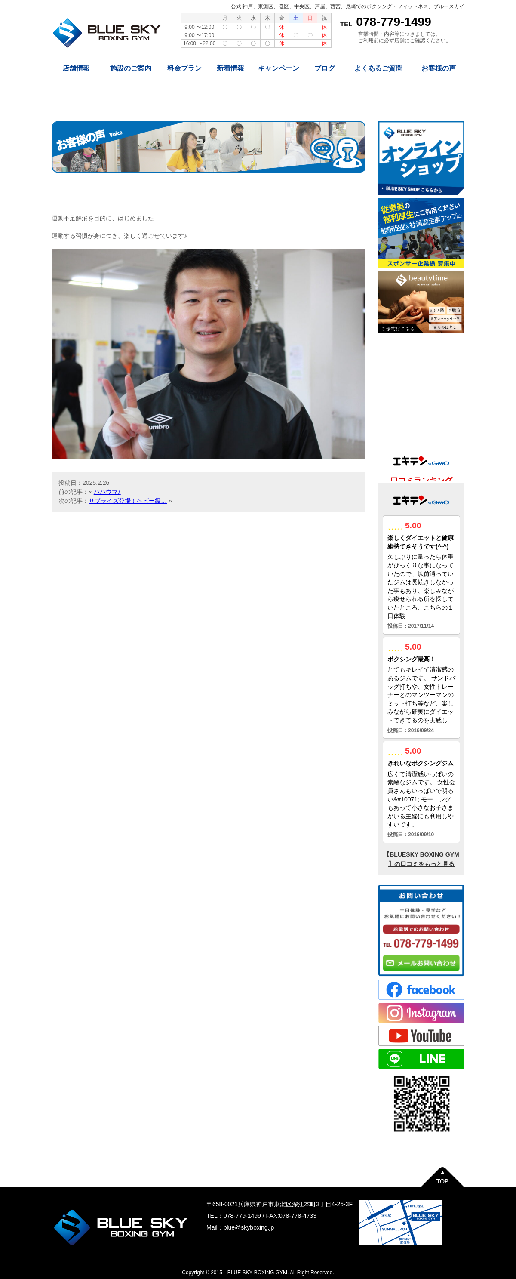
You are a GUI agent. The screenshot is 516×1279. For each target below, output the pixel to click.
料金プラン (184, 68)
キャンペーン (278, 68)
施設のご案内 (130, 68)
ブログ (324, 68)
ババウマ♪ (107, 491)
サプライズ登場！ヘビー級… (128, 500)
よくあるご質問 (378, 68)
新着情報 (230, 68)
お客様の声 (438, 68)
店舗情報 (76, 68)
